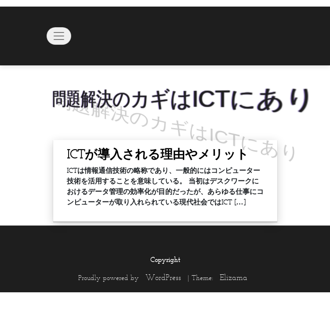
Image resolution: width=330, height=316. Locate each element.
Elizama (233, 277)
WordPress (163, 277)
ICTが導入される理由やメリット (158, 154)
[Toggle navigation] (59, 36)
